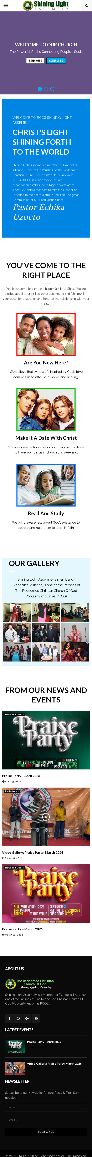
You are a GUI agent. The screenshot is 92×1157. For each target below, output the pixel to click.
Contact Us (56, 67)
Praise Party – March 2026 (22, 929)
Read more (35, 67)
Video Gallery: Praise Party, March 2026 (32, 852)
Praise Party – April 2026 (21, 776)
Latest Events (19, 1029)
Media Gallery (12, 791)
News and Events (14, 715)
